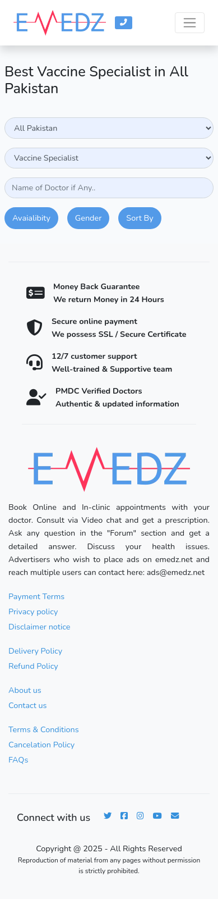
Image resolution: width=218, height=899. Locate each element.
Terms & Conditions (43, 729)
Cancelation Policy (41, 744)
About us (24, 690)
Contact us (27, 705)
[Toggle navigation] (190, 22)
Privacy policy (33, 611)
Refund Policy (33, 666)
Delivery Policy (35, 650)
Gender (88, 217)
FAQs (18, 759)
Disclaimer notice (39, 626)
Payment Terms (36, 596)
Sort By (139, 217)
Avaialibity (31, 217)
